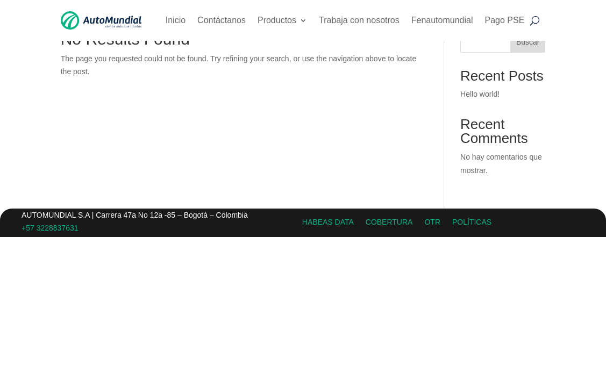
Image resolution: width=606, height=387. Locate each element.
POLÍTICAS (471, 222)
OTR (432, 222)
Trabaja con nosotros (359, 20)
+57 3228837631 (50, 228)
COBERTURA (389, 222)
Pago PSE (504, 20)
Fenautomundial (442, 20)
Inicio (176, 20)
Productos (277, 20)
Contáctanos (221, 20)
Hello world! (480, 94)
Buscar (528, 42)
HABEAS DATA (328, 222)
